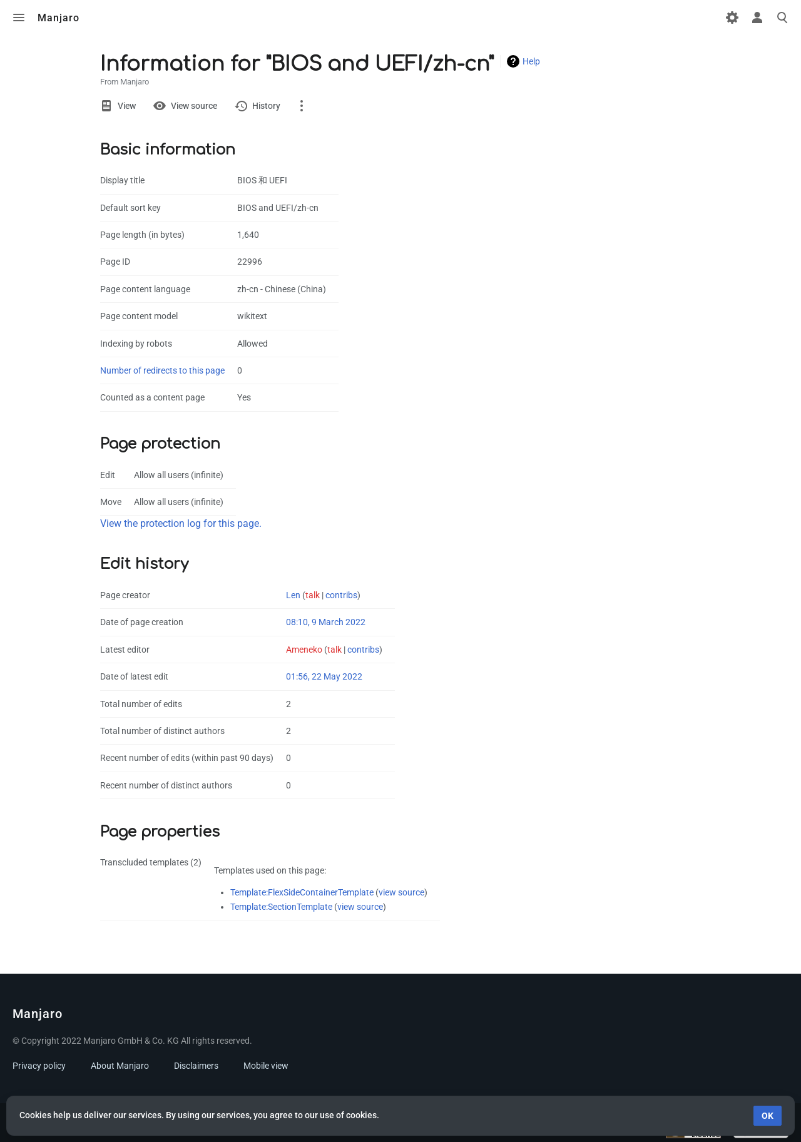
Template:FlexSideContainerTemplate (302, 892)
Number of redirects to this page (162, 370)
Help (531, 61)
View (127, 106)
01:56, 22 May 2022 (324, 676)
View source (194, 106)
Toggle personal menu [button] (757, 17)
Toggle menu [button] (18, 17)
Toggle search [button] (782, 17)
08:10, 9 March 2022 (325, 622)
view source (401, 892)
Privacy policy (39, 1066)
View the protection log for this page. (181, 523)
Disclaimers (196, 1066)
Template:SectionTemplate (281, 907)
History (266, 106)
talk (312, 595)
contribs (341, 595)
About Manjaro (120, 1066)
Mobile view (265, 1066)
